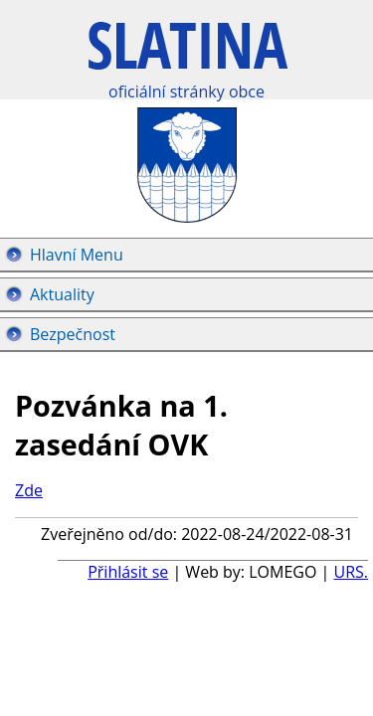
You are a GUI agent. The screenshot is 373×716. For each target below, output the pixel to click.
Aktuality (62, 294)
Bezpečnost (72, 334)
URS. (350, 572)
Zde (29, 490)
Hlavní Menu (76, 255)
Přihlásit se (128, 572)
